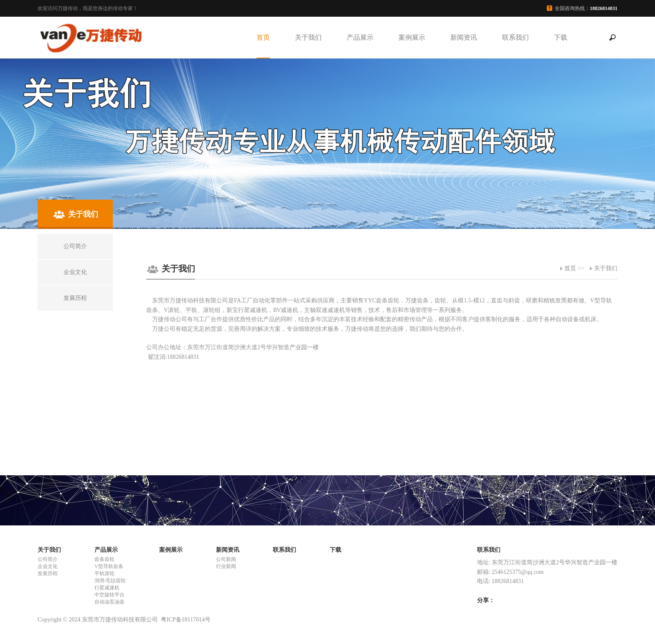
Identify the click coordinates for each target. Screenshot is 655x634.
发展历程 (48, 573)
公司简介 (48, 559)
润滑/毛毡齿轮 (110, 580)
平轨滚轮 (104, 573)
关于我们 (308, 37)
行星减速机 (106, 588)
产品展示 (360, 37)
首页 (263, 37)
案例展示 (412, 37)
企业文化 (48, 566)
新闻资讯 (463, 37)
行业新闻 (226, 566)
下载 (560, 37)
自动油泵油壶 (109, 602)
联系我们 (515, 37)
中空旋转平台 (109, 595)
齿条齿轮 (104, 559)
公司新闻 (226, 559)
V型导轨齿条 (108, 566)
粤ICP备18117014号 (186, 619)
